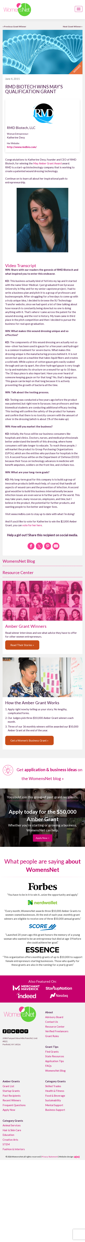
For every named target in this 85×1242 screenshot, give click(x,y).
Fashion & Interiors (14, 1149)
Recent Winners (12, 1100)
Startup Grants (11, 1090)
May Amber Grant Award (47, 163)
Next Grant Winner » (72, 26)
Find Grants (52, 1051)
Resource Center (18, 572)
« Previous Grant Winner (14, 26)
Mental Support (54, 1105)
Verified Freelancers (56, 1031)
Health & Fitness (54, 1090)
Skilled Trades (53, 1086)
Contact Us (51, 1021)
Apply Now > (43, 837)
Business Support (55, 1109)
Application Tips (54, 1061)
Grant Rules (52, 1036)
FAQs (48, 1065)
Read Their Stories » (22, 645)
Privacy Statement (50, 1157)
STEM (6, 1144)
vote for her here (32, 525)
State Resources (54, 1056)
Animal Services (12, 1125)
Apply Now (9, 1109)
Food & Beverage (55, 1095)
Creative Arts (10, 1139)
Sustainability (53, 1100)
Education (8, 1134)
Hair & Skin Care (12, 1130)
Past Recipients (12, 1095)
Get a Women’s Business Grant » (29, 740)
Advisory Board (54, 1017)
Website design (66, 1157)
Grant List (8, 1086)
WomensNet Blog (19, 561)
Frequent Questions (14, 1105)
